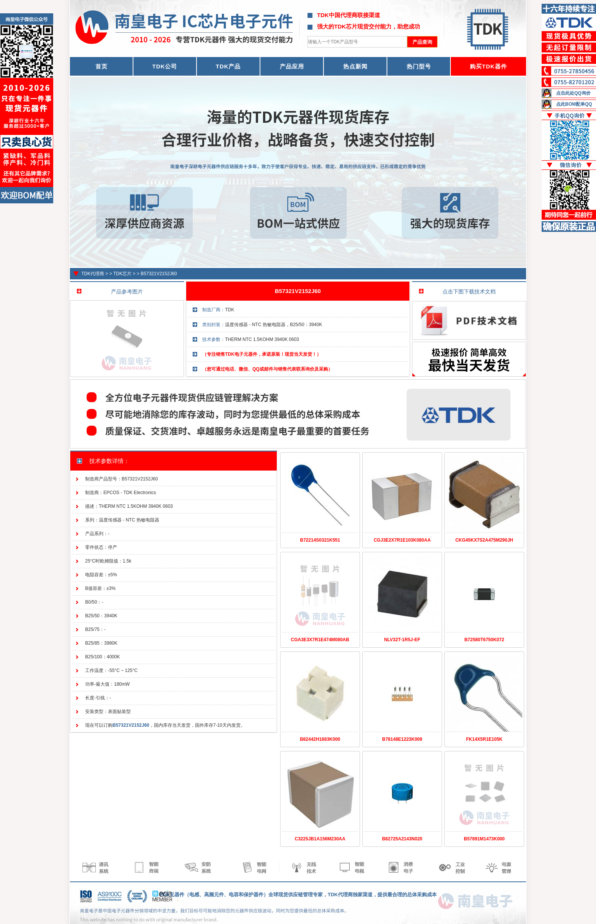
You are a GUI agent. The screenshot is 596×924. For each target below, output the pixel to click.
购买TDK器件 (488, 66)
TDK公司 (165, 66)
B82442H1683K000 (320, 739)
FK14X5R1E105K (484, 739)
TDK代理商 (92, 273)
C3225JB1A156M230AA (320, 839)
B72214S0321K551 (320, 540)
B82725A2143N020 (402, 839)
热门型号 (419, 66)
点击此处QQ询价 (573, 93)
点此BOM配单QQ (574, 104)
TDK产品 (228, 66)
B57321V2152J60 (159, 273)
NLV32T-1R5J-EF (402, 639)
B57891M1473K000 (484, 839)
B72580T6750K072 (484, 639)
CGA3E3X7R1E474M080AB (320, 639)
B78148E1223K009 (402, 739)
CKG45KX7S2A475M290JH (484, 540)
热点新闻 (355, 66)
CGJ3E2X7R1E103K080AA (402, 540)
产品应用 (292, 66)
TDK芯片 (122, 273)
